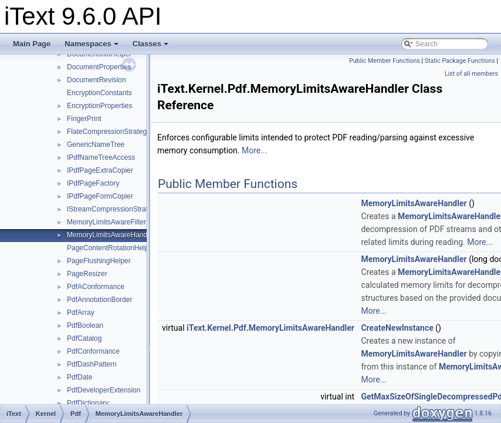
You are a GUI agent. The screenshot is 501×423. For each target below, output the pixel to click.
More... (254, 150)
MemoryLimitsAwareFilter (106, 222)
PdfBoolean (85, 325)
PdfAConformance (95, 287)
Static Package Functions (460, 61)
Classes (150, 43)
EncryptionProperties (99, 106)
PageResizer (87, 274)
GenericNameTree (95, 144)
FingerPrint (84, 119)
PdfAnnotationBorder (99, 300)
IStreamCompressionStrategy (113, 209)
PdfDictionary (88, 403)
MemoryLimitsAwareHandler (111, 235)
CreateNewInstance (397, 328)
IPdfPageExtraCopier (100, 170)
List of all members (471, 74)
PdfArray (80, 312)
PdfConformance (93, 351)
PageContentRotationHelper (111, 248)
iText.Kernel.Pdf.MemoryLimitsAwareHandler (270, 328)
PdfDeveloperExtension (103, 390)
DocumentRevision (96, 80)
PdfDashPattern (92, 364)
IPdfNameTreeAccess (101, 157)
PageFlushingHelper (99, 261)
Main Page (31, 43)
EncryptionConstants (99, 93)
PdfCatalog (84, 338)
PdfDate (79, 377)
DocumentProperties (99, 67)
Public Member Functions (384, 61)
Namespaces (92, 43)
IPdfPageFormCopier (100, 196)
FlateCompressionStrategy (108, 131)
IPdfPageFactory (93, 183)
